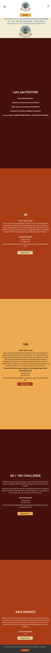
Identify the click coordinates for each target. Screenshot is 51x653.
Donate (25, 15)
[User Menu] (48, 6)
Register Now (25, 253)
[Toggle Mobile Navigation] (4, 6)
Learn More (42, 647)
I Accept (25, 650)
